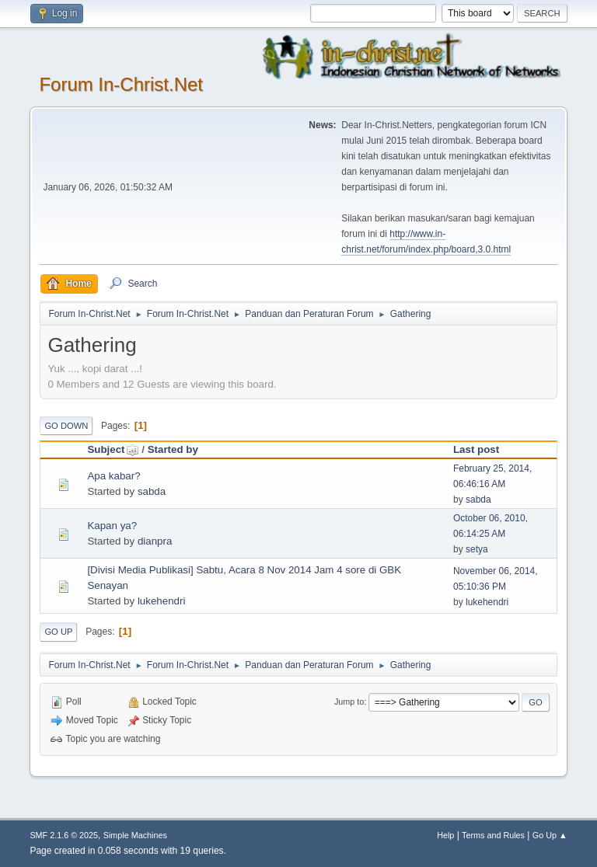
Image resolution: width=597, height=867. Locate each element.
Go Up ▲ (549, 835)
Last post (476, 449)
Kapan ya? (112, 525)
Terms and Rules (493, 835)
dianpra (155, 541)
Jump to (349, 701)
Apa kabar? (113, 476)
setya (477, 549)
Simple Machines (135, 835)
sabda (152, 491)
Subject (112, 449)
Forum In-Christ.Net (121, 84)
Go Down (66, 425)
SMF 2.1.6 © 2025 (64, 835)
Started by (173, 449)
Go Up (58, 631)
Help (445, 835)
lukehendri (162, 601)
